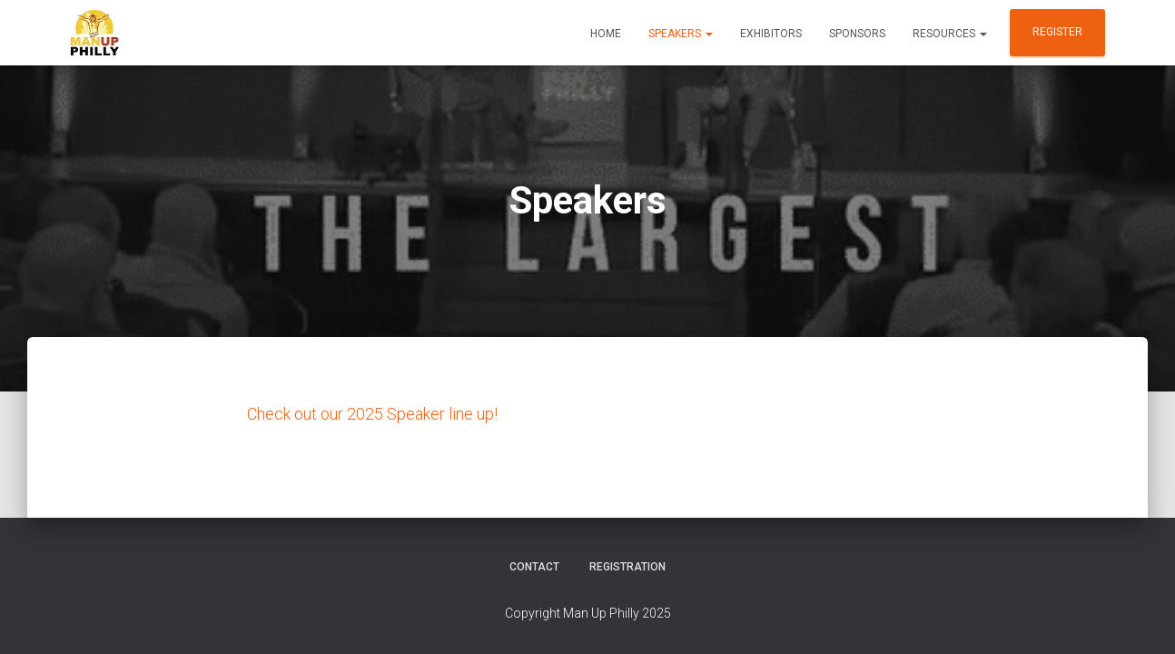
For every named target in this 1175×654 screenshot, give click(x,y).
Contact (534, 566)
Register (1057, 31)
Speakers (680, 33)
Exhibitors (771, 33)
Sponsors (857, 33)
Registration (627, 566)
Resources (950, 33)
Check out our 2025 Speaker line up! (372, 412)
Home (605, 33)
